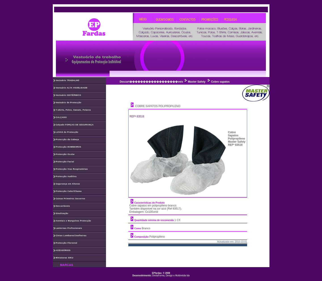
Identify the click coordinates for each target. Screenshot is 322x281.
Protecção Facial (64, 162)
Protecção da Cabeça (66, 139)
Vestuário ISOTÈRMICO (67, 95)
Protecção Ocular (64, 154)
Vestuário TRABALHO (66, 80)
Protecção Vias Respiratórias (71, 169)
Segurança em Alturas (67, 184)
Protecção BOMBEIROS (67, 147)
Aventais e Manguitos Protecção (72, 221)
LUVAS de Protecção (66, 132)
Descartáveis (62, 206)
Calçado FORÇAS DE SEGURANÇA (74, 125)
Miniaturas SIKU (64, 258)
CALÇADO (60, 117)
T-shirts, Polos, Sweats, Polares (72, 110)
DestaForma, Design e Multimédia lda (171, 275)
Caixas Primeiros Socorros (69, 199)
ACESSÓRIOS (62, 250)
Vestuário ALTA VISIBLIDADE (71, 88)
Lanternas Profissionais (68, 228)
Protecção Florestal (65, 243)
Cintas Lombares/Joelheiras (70, 236)
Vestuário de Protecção (67, 103)
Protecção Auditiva (65, 176)
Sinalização (61, 213)
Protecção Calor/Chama (68, 191)
